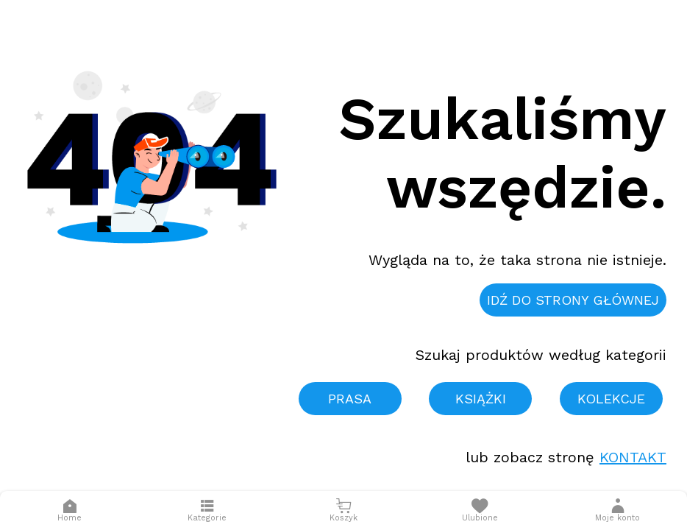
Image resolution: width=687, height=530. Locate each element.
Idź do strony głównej (573, 300)
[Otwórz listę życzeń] (480, 510)
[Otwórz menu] (207, 510)
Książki (480, 398)
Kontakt (632, 457)
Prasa (349, 398)
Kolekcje (611, 398)
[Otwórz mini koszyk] (343, 510)
